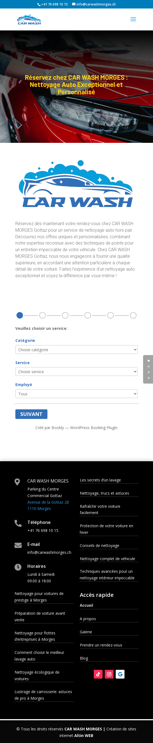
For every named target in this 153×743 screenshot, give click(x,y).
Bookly (58, 427)
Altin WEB (83, 735)
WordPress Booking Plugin (93, 427)
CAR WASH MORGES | (84, 728)
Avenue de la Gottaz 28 (48, 502)
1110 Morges (39, 508)
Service (22, 362)
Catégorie (25, 340)
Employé (23, 384)
